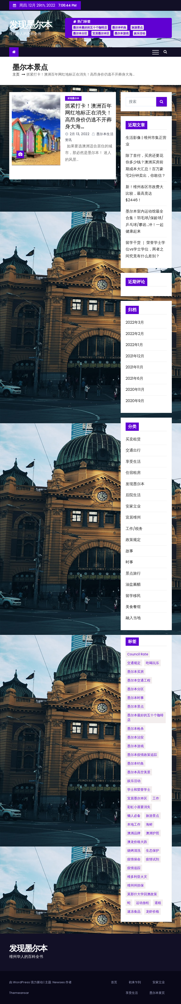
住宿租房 (133, 472)
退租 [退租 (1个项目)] (158, 902)
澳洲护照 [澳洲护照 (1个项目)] (152, 833)
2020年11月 (135, 389)
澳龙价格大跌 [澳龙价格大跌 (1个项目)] (137, 841)
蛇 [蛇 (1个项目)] (129, 902)
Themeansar (19, 993)
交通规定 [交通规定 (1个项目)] (133, 663)
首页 (114, 982)
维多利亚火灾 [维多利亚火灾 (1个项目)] (137, 876)
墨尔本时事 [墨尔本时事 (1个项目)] (135, 697)
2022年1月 (134, 344)
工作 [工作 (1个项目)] (155, 798)
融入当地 (133, 618)
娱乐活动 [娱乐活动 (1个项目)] (133, 780)
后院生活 (133, 495)
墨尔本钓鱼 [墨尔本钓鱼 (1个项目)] (135, 763)
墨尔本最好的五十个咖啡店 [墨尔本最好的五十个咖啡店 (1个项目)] (145, 717)
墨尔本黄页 (157, 993)
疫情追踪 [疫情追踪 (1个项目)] (133, 868)
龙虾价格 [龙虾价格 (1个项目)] (152, 911)
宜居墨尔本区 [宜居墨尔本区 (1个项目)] (137, 798)
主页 (16, 74)
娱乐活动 (139, 33)
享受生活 (133, 461)
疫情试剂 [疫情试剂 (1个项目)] (152, 859)
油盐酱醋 (133, 584)
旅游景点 (137, 27)
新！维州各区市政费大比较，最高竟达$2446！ (144, 193)
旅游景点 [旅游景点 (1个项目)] (152, 815)
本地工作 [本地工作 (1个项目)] (133, 824)
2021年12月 (135, 356)
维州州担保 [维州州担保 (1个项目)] (135, 885)
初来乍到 (135, 982)
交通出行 (133, 450)
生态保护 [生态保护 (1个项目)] (152, 850)
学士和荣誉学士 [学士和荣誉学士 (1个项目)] (138, 789)
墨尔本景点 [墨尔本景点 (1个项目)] (135, 706)
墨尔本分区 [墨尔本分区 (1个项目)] (135, 689)
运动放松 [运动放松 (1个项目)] (142, 902)
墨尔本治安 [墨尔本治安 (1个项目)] (135, 737)
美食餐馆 (133, 606)
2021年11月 (134, 367)
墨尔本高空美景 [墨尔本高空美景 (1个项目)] (138, 772)
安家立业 (133, 506)
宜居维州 (133, 517)
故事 (129, 551)
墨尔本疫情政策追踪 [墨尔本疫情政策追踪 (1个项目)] (142, 754)
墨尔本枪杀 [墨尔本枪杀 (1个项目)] (135, 728)
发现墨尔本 (30, 24)
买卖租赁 (133, 439)
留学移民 (133, 595)
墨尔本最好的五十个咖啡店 (90, 27)
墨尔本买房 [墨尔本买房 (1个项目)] (135, 671)
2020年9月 (135, 400)
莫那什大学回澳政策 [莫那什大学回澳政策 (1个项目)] (142, 894)
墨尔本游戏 (122, 33)
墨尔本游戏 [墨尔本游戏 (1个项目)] (135, 746)
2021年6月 (134, 378)
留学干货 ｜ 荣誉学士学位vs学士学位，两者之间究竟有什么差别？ (145, 249)
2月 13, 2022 (80, 134)
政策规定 (133, 539)
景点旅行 (133, 573)
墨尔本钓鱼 (119, 27)
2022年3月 (135, 322)
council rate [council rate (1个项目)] (137, 654)
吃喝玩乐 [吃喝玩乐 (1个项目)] (152, 663)
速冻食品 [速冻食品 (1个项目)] (133, 911)
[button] (166, 52)
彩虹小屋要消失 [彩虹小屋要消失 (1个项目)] (138, 807)
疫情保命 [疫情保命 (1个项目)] (133, 859)
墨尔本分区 (80, 33)
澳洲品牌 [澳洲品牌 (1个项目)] (133, 833)
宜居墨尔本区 (100, 33)
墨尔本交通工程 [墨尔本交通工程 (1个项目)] (138, 680)
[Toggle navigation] (155, 52)
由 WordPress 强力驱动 (26, 982)
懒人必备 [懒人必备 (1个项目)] (133, 815)
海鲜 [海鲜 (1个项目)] (149, 824)
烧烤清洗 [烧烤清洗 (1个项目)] (133, 850)
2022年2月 (135, 333)
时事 (129, 562)
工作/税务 (134, 528)
